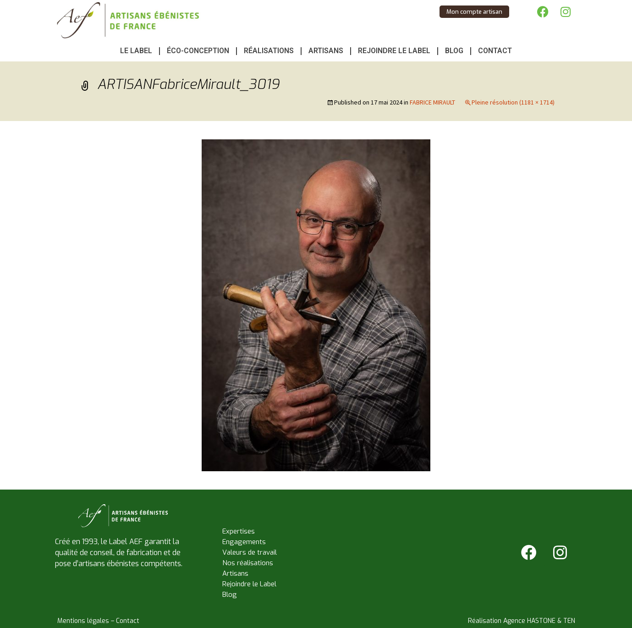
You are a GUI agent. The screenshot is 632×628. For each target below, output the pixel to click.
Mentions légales (83, 621)
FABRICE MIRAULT (432, 102)
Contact (495, 50)
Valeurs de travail (249, 552)
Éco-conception (198, 50)
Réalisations (269, 50)
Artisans (325, 50)
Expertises (238, 531)
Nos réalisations (247, 562)
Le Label (136, 50)
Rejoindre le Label (394, 50)
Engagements (244, 541)
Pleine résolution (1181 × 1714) (513, 102)
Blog (454, 50)
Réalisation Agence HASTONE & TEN (521, 621)
